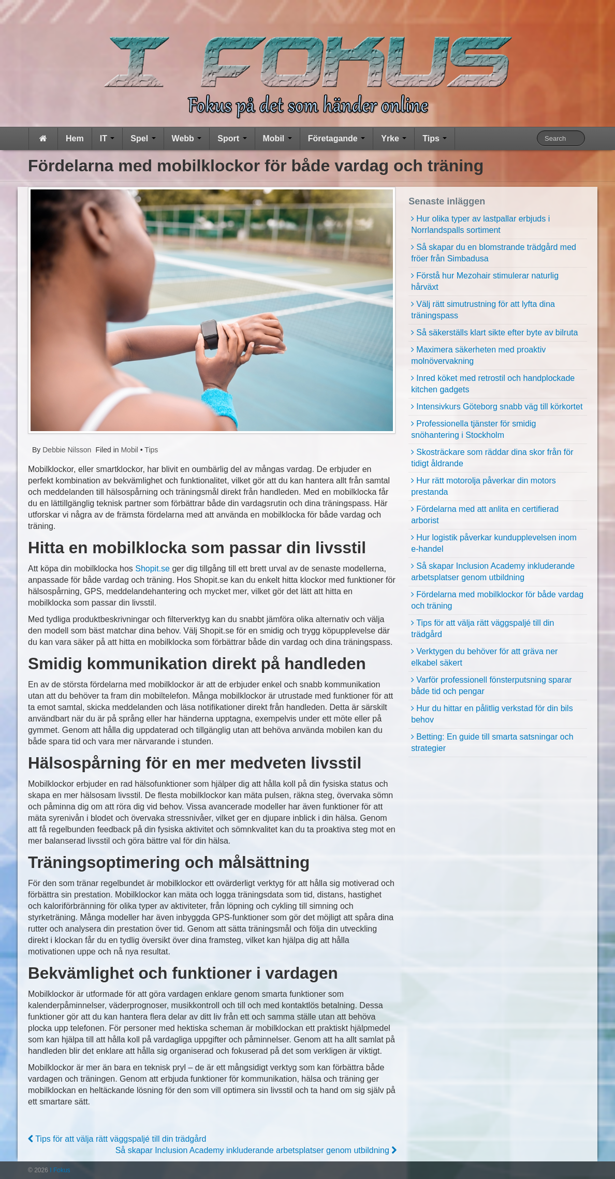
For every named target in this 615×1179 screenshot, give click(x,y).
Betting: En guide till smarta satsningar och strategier (492, 742)
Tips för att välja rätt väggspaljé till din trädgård (117, 1138)
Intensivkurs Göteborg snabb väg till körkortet (499, 406)
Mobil (277, 138)
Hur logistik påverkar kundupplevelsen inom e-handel (494, 543)
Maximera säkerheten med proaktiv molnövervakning (478, 355)
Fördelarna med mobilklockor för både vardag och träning (497, 600)
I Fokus (59, 1170)
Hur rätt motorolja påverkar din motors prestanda (483, 486)
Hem (75, 138)
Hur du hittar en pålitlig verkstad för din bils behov (492, 714)
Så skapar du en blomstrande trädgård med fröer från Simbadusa (493, 253)
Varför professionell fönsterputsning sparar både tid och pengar (491, 685)
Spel (142, 138)
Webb (187, 138)
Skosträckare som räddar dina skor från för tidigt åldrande (492, 458)
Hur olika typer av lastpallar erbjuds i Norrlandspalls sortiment (480, 224)
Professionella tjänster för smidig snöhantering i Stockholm (473, 429)
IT (107, 138)
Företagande (336, 138)
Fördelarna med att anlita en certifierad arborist (485, 515)
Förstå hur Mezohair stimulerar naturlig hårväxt (485, 281)
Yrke (393, 138)
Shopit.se (152, 568)
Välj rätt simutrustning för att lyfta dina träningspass (483, 310)
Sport (231, 138)
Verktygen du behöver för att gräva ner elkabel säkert (484, 657)
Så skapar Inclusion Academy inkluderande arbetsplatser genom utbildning (256, 1150)
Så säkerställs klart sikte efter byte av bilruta (497, 332)
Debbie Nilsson (65, 450)
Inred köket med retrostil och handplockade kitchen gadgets (493, 384)
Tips (434, 138)
